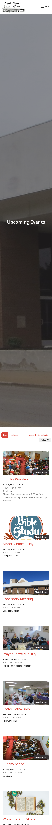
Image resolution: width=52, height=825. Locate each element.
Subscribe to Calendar (39, 435)
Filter (45, 439)
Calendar (15, 435)
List (5, 435)
